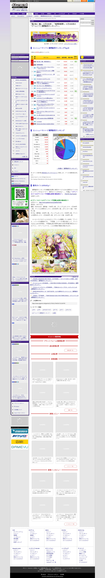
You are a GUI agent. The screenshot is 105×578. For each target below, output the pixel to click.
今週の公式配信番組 (20, 91)
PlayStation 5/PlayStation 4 (19, 180)
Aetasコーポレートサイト (19, 412)
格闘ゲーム (82, 553)
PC (18, 13)
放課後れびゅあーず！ (20, 153)
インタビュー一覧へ (70, 524)
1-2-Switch (39, 121)
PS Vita (70, 194)
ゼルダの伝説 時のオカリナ (88, 156)
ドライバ (16, 171)
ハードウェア (62, 13)
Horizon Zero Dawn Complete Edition (45, 123)
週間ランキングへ (90, 134)
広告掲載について (18, 409)
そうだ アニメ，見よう (21, 114)
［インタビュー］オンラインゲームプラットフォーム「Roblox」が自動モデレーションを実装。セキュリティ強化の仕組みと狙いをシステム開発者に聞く (19, 378)
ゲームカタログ (57, 16)
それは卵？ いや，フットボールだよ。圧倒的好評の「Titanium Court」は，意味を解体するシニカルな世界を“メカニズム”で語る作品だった (66, 436)
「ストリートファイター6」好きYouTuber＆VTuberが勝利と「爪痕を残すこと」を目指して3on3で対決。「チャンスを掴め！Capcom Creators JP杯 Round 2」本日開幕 (88, 95)
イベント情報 (82, 552)
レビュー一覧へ (70, 466)
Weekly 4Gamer (19, 82)
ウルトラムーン (42, 68)
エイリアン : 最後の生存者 (88, 187)
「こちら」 (60, 569)
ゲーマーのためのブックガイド (21, 117)
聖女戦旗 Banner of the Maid (88, 171)
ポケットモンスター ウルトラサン (45, 67)
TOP (13, 13)
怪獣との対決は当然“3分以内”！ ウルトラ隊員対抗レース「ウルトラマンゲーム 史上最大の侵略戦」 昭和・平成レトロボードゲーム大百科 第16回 (42, 404)
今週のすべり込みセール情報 (21, 105)
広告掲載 (62, 574)
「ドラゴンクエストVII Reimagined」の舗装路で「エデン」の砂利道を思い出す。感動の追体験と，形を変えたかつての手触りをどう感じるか (19, 241)
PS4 (66, 194)
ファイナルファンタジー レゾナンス (88, 166)
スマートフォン (49, 548)
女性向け (49, 13)
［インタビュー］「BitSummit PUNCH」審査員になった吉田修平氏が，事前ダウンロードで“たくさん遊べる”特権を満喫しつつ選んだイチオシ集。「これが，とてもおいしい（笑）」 (66, 517)
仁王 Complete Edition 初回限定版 (45, 118)
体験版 (15, 535)
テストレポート (67, 552)
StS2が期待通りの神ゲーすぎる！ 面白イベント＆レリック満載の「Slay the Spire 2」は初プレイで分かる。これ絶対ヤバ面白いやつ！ (19, 338)
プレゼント (16, 164)
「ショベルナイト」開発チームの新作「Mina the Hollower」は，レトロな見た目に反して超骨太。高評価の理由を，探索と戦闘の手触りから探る (42, 436)
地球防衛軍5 (40, 64)
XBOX (23, 13)
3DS (39, 309)
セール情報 (49, 555)
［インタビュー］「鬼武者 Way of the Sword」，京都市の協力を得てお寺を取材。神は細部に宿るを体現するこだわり (19, 359)
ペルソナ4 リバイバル (87, 161)
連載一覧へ (25, 156)
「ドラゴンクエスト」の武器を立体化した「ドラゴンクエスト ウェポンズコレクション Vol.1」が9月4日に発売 (88, 73)
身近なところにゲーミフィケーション (21, 147)
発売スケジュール (34, 538)
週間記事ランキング (18, 161)
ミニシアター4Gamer (20, 138)
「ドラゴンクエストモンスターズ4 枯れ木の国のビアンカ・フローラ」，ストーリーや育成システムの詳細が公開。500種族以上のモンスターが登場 (88, 109)
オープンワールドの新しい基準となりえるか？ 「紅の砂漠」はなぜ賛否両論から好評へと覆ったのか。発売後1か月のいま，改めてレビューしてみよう (19, 300)
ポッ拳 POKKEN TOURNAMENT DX (46, 115)
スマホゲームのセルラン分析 (21, 101)
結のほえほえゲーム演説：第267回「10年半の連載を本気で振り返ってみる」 (65, 380)
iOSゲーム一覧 (50, 560)
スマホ (42, 13)
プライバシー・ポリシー (53, 574)
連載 (55, 313)
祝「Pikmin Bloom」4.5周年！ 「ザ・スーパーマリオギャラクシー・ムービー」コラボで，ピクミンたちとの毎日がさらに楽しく (19, 260)
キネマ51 (18, 150)
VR (55, 13)
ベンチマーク (66, 558)
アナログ (74, 13)
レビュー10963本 (16, 10)
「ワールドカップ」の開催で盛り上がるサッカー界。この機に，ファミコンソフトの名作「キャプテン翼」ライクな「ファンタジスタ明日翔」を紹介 (88, 123)
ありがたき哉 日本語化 (21, 144)
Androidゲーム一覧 (51, 562)
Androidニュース (50, 552)
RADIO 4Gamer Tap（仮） (21, 111)
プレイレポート (20, 16)
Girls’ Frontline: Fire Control (88, 177)
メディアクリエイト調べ (70, 43)
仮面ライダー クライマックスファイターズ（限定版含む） (45, 83)
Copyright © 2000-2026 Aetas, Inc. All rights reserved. (52, 576)
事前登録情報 (49, 553)
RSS (12, 1)
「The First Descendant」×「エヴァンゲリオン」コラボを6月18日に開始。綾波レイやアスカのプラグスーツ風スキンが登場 (88, 66)
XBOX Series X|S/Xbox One (19, 178)
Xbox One (69, 309)
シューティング (83, 557)
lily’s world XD (86, 142)
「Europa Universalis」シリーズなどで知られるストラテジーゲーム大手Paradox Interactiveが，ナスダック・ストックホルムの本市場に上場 (88, 102)
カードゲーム (82, 555)
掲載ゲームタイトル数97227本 (20, 9)
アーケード (81, 548)
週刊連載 (16, 538)
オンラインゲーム (18, 531)
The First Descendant (87, 146)
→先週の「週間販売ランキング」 (67, 168)
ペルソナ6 (85, 182)
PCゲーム (16, 176)
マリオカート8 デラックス (43, 79)
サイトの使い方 (28, 1)
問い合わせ (36, 1)
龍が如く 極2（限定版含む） (44, 61)
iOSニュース (49, 550)
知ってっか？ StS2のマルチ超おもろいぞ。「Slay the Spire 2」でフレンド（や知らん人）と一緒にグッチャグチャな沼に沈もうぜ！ (19, 319)
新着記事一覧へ (70, 350)
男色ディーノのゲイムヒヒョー (21, 97)
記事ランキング (18, 542)
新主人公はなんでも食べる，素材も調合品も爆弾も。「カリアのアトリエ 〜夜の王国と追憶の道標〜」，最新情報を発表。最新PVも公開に (88, 130)
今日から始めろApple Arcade (22, 123)
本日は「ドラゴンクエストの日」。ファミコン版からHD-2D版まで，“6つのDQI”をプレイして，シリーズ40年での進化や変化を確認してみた (19, 279)
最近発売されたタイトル (46, 16)
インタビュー (29, 16)
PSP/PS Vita (81, 530)
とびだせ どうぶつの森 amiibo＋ (45, 98)
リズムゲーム (82, 558)
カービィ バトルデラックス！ (44, 88)
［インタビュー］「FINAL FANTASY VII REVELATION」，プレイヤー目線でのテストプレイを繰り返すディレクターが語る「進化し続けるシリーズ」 (19, 397)
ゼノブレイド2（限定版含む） (44, 85)
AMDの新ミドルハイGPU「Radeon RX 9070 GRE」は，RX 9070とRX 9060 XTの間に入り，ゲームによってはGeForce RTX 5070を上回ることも (42, 460)
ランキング (90, 0)
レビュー (13, 16)
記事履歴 (84, 0)
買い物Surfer (18, 141)
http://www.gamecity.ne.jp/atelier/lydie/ (50, 202)
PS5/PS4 (30, 13)
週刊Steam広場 (19, 108)
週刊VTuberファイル (20, 94)
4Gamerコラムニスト (20, 132)
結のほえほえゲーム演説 (21, 120)
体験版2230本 (24, 10)
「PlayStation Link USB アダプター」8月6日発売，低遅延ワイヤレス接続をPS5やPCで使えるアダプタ (88, 87)
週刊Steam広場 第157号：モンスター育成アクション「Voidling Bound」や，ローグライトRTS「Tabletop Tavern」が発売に (42, 381)
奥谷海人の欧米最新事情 (21, 80)
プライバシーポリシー (19, 403)
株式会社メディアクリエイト (49, 172)
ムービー (36, 16)
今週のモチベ (18, 85)
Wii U (62, 309)
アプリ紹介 (49, 557)
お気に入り (77, 0)
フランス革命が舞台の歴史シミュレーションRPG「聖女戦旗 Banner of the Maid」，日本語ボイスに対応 (88, 80)
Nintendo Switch (17, 183)
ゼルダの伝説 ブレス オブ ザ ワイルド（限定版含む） (46, 91)
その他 (81, 560)
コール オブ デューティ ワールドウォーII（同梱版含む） (46, 101)
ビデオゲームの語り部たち (21, 135)
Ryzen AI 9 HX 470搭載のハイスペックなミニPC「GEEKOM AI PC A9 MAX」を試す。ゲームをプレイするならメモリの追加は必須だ (66, 459)
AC (68, 13)
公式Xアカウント (19, 1)
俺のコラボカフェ (19, 126)
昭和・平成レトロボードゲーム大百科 (21, 129)
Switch (36, 13)
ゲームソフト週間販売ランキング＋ (41, 313)
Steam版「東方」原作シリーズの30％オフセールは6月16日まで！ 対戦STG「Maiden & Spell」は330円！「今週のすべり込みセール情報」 (65, 404)
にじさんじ (85, 151)
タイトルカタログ (34, 540)
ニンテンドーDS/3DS (34, 548)
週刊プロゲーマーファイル (21, 88)
